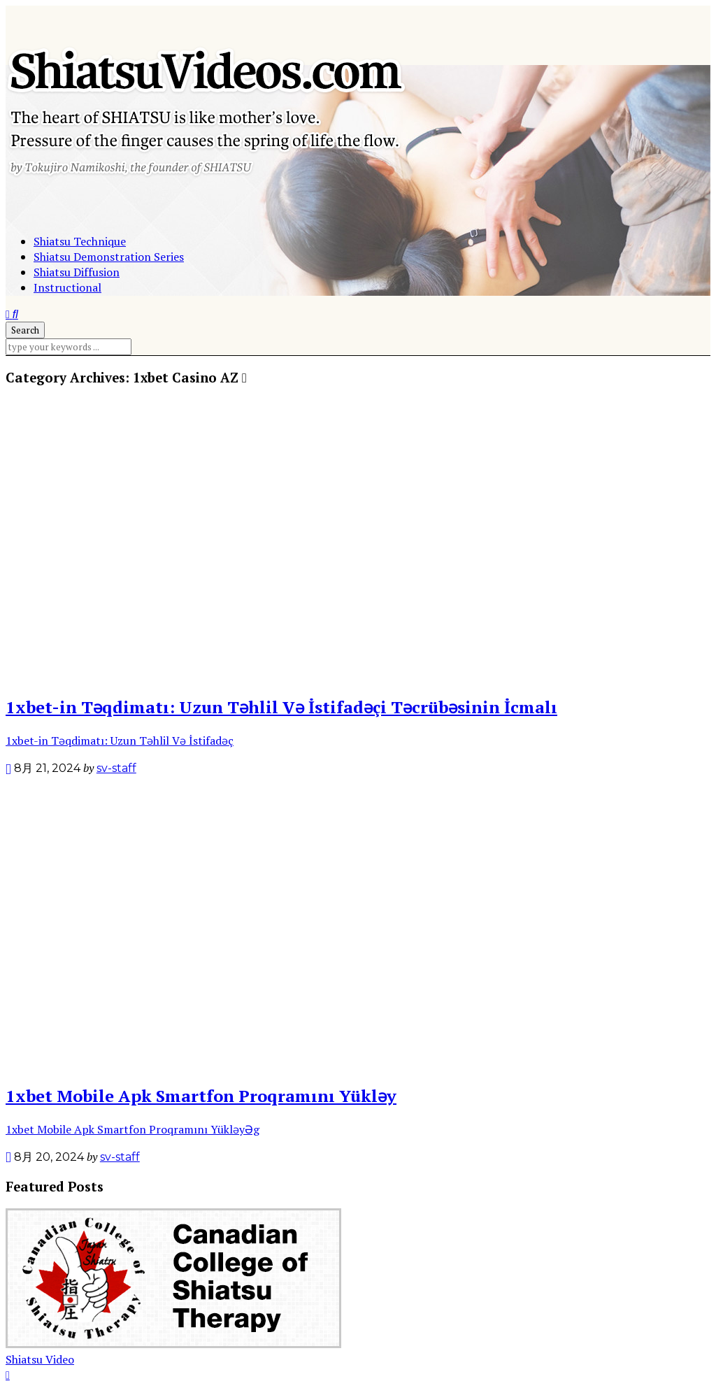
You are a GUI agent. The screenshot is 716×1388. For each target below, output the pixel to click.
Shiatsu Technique (80, 241)
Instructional (67, 287)
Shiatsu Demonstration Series (109, 256)
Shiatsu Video (40, 1359)
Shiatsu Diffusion (77, 272)
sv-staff (116, 768)
